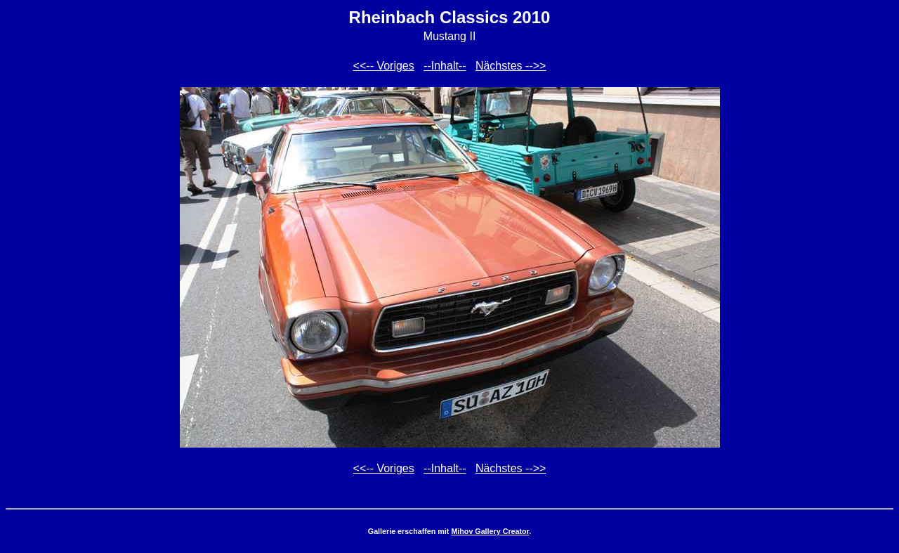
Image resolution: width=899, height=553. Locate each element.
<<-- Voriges (383, 66)
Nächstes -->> (510, 66)
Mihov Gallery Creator (490, 531)
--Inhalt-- (445, 66)
